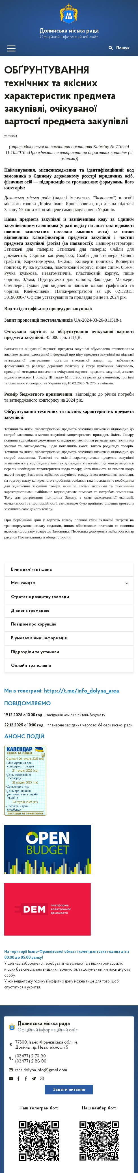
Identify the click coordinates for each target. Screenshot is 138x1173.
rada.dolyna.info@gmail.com (41, 1070)
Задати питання (69, 1089)
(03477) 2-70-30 (30, 1056)
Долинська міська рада (69, 31)
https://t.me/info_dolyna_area (81, 691)
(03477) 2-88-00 (30, 1061)
